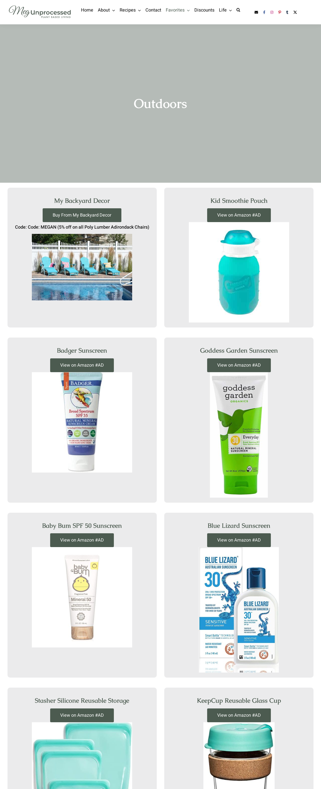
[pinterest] (279, 12)
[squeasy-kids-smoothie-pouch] (239, 224)
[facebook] (264, 12)
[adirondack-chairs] (82, 236)
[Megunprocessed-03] (40, 6)
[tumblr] (287, 12)
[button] (238, 10)
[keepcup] (239, 724)
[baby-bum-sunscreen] (82, 549)
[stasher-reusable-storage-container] (82, 724)
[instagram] (271, 12)
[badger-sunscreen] (82, 374)
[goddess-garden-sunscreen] (239, 374)
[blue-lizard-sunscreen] (239, 549)
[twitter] (295, 12)
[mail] (256, 12)
